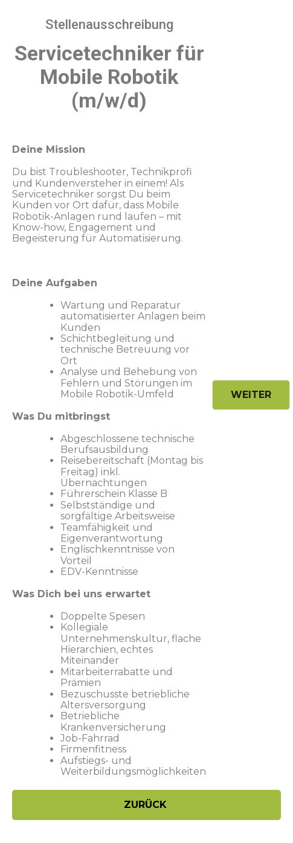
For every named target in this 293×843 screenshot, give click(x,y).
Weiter (251, 394)
